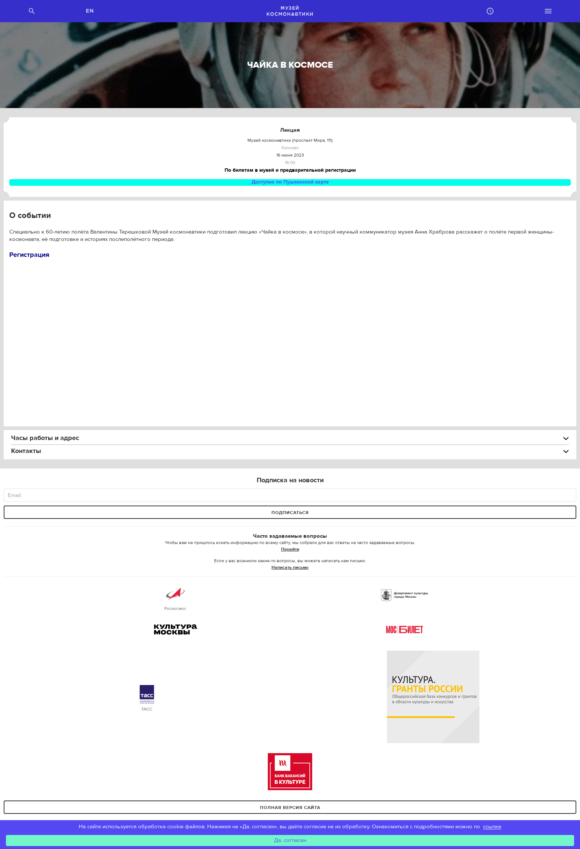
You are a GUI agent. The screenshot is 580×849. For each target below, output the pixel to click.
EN (90, 10)
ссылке (492, 826)
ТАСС (147, 698)
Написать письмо (290, 567)
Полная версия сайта (290, 808)
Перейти (290, 549)
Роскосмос (175, 597)
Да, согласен (290, 840)
